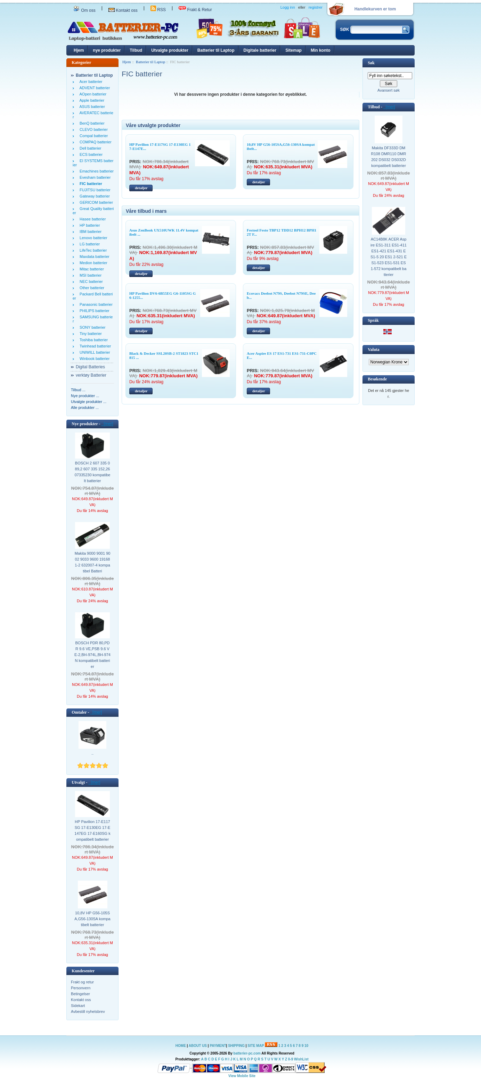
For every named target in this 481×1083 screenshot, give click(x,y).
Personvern (80, 988)
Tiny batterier (90, 333)
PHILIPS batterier (93, 311)
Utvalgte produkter (169, 50)
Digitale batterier (260, 50)
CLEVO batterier (93, 129)
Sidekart (78, 1006)
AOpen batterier (92, 94)
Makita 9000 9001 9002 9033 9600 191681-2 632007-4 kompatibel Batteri (93, 562)
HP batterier (89, 225)
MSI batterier (89, 275)
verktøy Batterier (91, 375)
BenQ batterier (91, 123)
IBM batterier (89, 231)
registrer (316, 7)
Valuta (374, 349)
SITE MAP (255, 1046)
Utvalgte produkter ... (88, 402)
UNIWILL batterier (94, 352)
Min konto (321, 50)
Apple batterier (91, 100)
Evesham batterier (94, 177)
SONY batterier (92, 327)
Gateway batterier (94, 196)
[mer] (107, 423)
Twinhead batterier (94, 346)
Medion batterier (92, 263)
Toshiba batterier (93, 340)
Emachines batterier (96, 171)
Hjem (79, 50)
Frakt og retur (82, 982)
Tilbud (136, 50)
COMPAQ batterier (95, 142)
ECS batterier (90, 154)
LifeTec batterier (92, 250)
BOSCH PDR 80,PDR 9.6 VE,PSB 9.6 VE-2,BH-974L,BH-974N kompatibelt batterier (92, 655)
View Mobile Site (241, 1076)
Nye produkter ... (85, 396)
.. (92, 753)
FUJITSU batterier (94, 190)
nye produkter (107, 50)
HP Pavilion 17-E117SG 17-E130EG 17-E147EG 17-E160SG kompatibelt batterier (92, 830)
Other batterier (91, 288)
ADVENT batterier (94, 88)
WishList (301, 1059)
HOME (181, 1046)
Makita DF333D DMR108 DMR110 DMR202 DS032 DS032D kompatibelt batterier (388, 157)
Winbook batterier (93, 358)
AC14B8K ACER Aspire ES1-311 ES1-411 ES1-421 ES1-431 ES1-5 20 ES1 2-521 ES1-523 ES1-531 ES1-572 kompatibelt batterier (388, 257)
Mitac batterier (91, 269)
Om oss (84, 10)
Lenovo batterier (92, 238)
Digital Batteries (90, 366)
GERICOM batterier (95, 202)
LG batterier (89, 244)
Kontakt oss (123, 10)
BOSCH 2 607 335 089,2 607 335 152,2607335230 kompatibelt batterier (93, 472)
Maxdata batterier (93, 256)
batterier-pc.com (247, 1053)
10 (306, 1046)
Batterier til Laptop (216, 50)
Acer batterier (90, 81)
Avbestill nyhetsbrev (88, 1011)
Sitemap (293, 50)
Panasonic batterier (95, 304)
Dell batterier (89, 148)
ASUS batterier (91, 106)
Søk (371, 62)
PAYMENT (218, 1046)
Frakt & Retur (195, 9)
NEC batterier (90, 281)
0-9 (290, 1059)
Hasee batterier (92, 219)
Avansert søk (388, 90)
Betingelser (80, 994)
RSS (158, 9)
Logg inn (287, 7)
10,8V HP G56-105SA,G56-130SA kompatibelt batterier (92, 919)
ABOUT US (198, 1046)
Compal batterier (93, 136)
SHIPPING (236, 1046)
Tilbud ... (78, 390)
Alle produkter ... (85, 407)
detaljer (141, 188)
